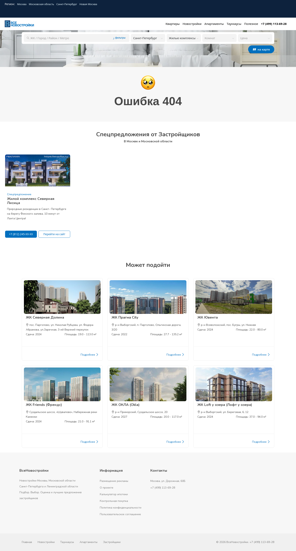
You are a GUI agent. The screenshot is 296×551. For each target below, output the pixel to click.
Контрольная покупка (114, 501)
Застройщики (112, 542)
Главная (27, 542)
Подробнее (90, 355)
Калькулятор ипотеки (114, 494)
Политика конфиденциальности (120, 507)
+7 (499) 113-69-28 (162, 488)
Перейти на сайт (54, 234)
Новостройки (46, 542)
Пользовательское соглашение (120, 514)
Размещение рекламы (114, 481)
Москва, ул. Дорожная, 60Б (167, 481)
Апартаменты (88, 542)
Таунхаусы (67, 542)
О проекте (106, 488)
